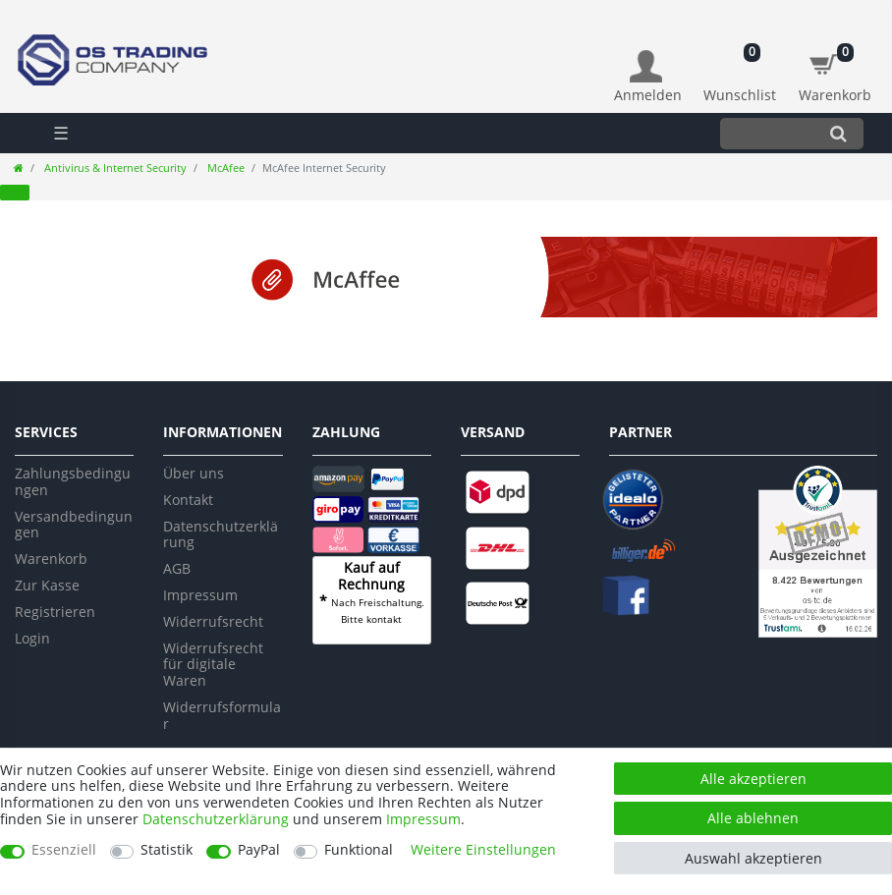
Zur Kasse (47, 585)
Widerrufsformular (222, 715)
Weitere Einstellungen (483, 850)
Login (32, 638)
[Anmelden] (648, 77)
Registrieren (55, 611)
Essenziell (63, 850)
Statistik (166, 850)
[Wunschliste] (740, 66)
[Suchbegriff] (766, 133)
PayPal (259, 850)
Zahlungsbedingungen (73, 481)
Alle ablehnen (753, 818)
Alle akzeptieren (753, 778)
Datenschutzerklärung (220, 534)
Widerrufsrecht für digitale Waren (213, 665)
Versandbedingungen (74, 524)
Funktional (358, 850)
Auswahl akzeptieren (753, 858)
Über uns (193, 473)
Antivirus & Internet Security (114, 167)
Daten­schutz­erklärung (215, 819)
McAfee (224, 167)
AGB (177, 568)
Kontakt (188, 499)
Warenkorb (51, 558)
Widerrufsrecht (213, 621)
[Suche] (838, 133)
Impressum (200, 595)
